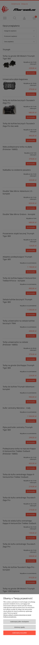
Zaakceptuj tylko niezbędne (19, 621)
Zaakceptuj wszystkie (19, 633)
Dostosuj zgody (19, 627)
